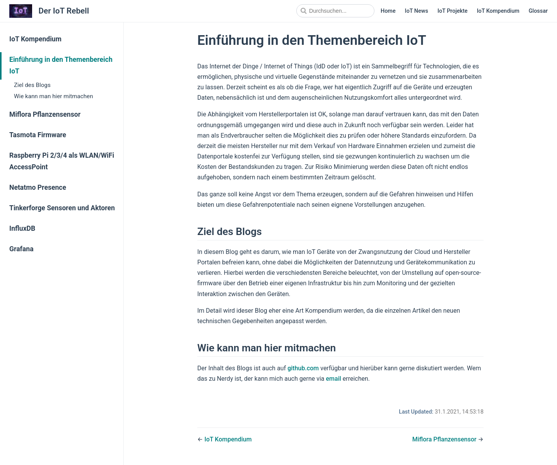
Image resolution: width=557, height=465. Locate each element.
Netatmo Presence (37, 187)
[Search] (335, 10)
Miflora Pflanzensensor (44, 114)
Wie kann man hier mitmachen (53, 96)
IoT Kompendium (498, 11)
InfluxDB (22, 228)
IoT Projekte (452, 11)
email (333, 378)
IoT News (416, 11)
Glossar (538, 11)
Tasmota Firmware (37, 135)
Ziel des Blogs (32, 85)
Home (388, 11)
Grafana (21, 249)
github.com (303, 368)
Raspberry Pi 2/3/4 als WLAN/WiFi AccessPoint (61, 161)
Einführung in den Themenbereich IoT (61, 65)
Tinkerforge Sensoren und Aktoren (62, 208)
